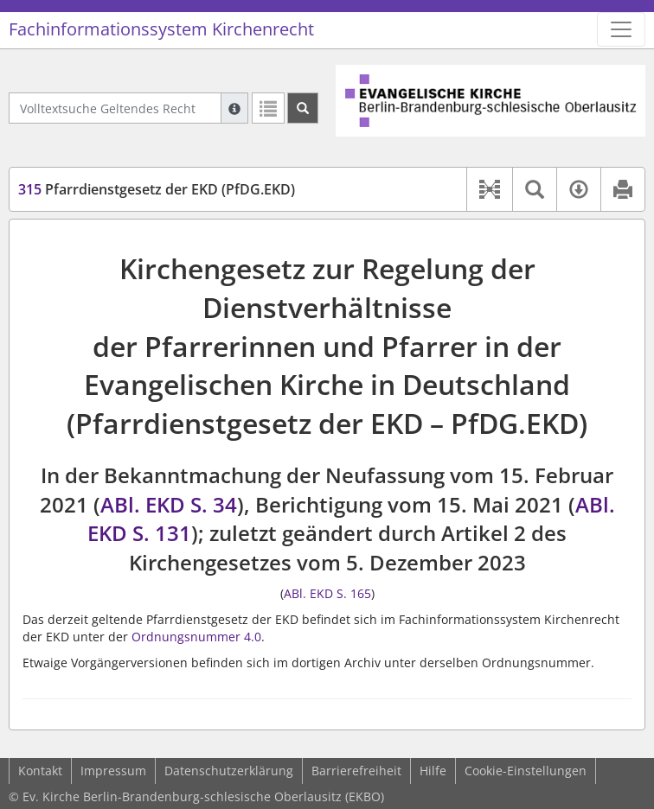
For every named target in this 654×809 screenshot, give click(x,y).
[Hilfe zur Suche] (234, 108)
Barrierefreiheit (356, 770)
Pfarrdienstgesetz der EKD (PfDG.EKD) (156, 189)
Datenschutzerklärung (228, 770)
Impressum (113, 770)
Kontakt (40, 770)
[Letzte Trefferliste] (268, 108)
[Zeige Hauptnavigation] (621, 29)
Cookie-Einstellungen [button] (526, 770)
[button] (489, 189)
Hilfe (433, 770)
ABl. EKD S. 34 (168, 504)
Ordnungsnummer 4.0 (196, 636)
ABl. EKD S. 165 (327, 593)
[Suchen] (302, 108)
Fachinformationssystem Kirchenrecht (161, 29)
